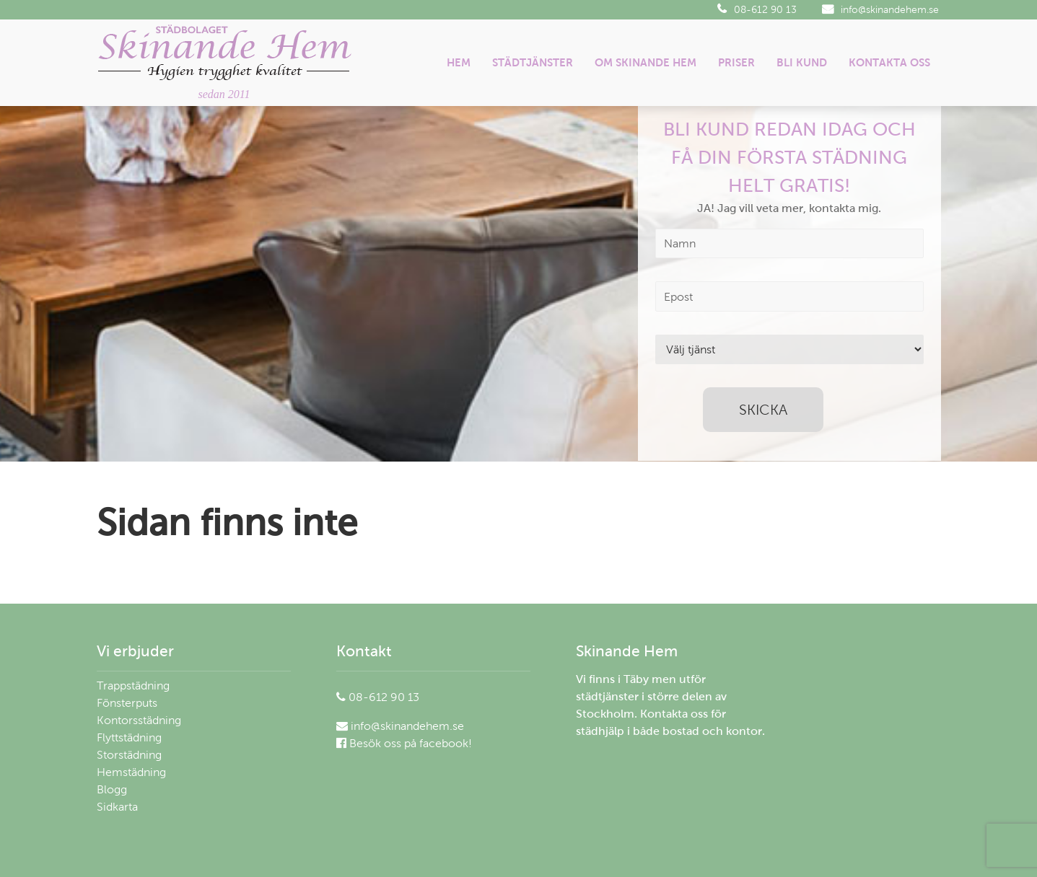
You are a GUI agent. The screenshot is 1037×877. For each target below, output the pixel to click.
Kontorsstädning (139, 720)
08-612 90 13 (757, 9)
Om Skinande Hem (645, 62)
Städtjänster (532, 62)
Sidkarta (117, 807)
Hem (459, 62)
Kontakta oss (889, 62)
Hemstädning (131, 772)
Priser (736, 62)
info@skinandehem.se (880, 9)
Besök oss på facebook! (404, 743)
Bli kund (801, 62)
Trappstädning (133, 685)
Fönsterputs (127, 703)
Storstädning (129, 755)
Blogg (112, 789)
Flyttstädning (129, 737)
